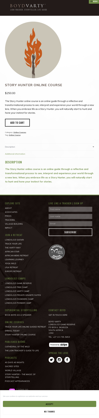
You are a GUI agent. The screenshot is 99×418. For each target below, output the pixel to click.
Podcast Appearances (17, 381)
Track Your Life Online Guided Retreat (25, 327)
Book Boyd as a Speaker (18, 315)
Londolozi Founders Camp (19, 299)
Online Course (15, 135)
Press (8, 216)
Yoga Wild (10, 263)
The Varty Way (13, 248)
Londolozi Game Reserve (18, 283)
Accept (49, 404)
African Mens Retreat (17, 255)
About (8, 208)
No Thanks (49, 411)
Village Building (14, 224)
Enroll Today (12, 331)
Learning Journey (14, 259)
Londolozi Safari (14, 240)
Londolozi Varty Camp (17, 291)
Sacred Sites (12, 366)
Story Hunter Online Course (20, 335)
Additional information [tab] (15, 154)
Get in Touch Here (58, 315)
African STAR (12, 252)
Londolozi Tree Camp (16, 287)
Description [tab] (10, 147)
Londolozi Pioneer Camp (18, 303)
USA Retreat (11, 267)
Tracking (10, 220)
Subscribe (70, 232)
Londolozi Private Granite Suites (23, 295)
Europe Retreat (13, 271)
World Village (13, 370)
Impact (8, 228)
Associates (11, 212)
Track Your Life (13, 244)
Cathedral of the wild (17, 347)
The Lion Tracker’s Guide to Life (22, 350)
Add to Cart (17, 122)
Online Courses (19, 132)
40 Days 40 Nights (14, 362)
